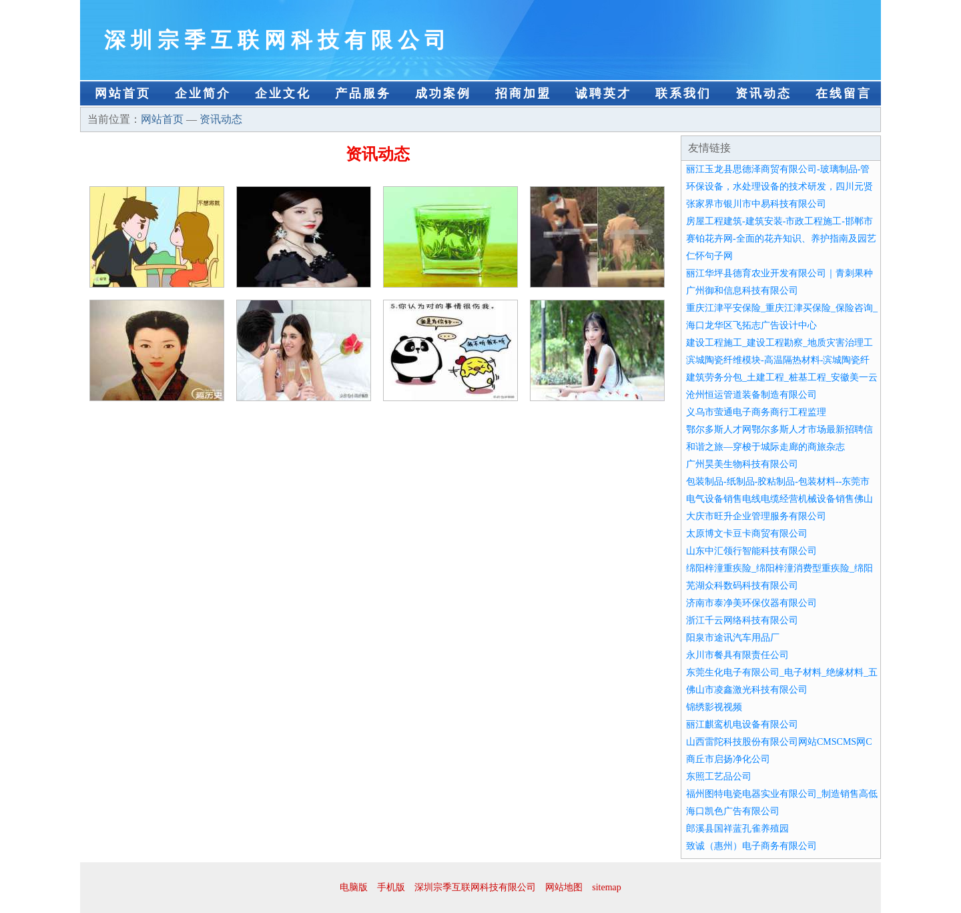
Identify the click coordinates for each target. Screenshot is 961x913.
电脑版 (354, 887)
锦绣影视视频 (714, 707)
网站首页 (123, 93)
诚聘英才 (603, 93)
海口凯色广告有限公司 (732, 811)
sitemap (606, 887)
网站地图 (564, 887)
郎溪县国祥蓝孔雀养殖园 (737, 829)
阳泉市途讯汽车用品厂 (732, 638)
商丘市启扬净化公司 (728, 759)
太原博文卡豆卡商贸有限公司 (747, 534)
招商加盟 (523, 93)
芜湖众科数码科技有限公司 (742, 586)
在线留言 (844, 93)
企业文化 (283, 93)
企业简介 (203, 93)
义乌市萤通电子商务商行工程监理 (756, 412)
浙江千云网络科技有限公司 (742, 620)
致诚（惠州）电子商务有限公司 (751, 846)
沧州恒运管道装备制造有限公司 (751, 395)
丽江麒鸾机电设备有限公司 (742, 724)
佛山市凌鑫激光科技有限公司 (747, 690)
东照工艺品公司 (718, 777)
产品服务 (363, 93)
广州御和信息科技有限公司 (742, 291)
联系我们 (683, 93)
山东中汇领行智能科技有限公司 (751, 551)
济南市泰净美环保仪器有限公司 (751, 603)
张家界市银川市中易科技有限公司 (756, 204)
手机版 (391, 887)
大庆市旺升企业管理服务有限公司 (756, 516)
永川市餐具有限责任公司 (737, 655)
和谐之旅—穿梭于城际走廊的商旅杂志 (765, 447)
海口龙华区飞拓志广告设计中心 (751, 325)
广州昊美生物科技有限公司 (742, 464)
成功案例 (443, 93)
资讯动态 (763, 93)
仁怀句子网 (709, 256)
